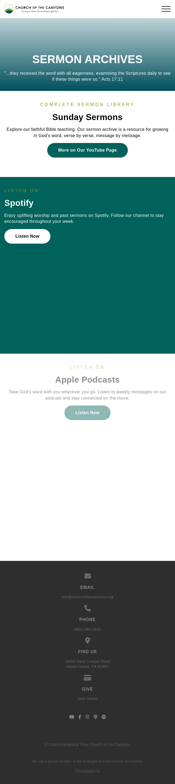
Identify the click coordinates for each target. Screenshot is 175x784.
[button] (166, 8)
